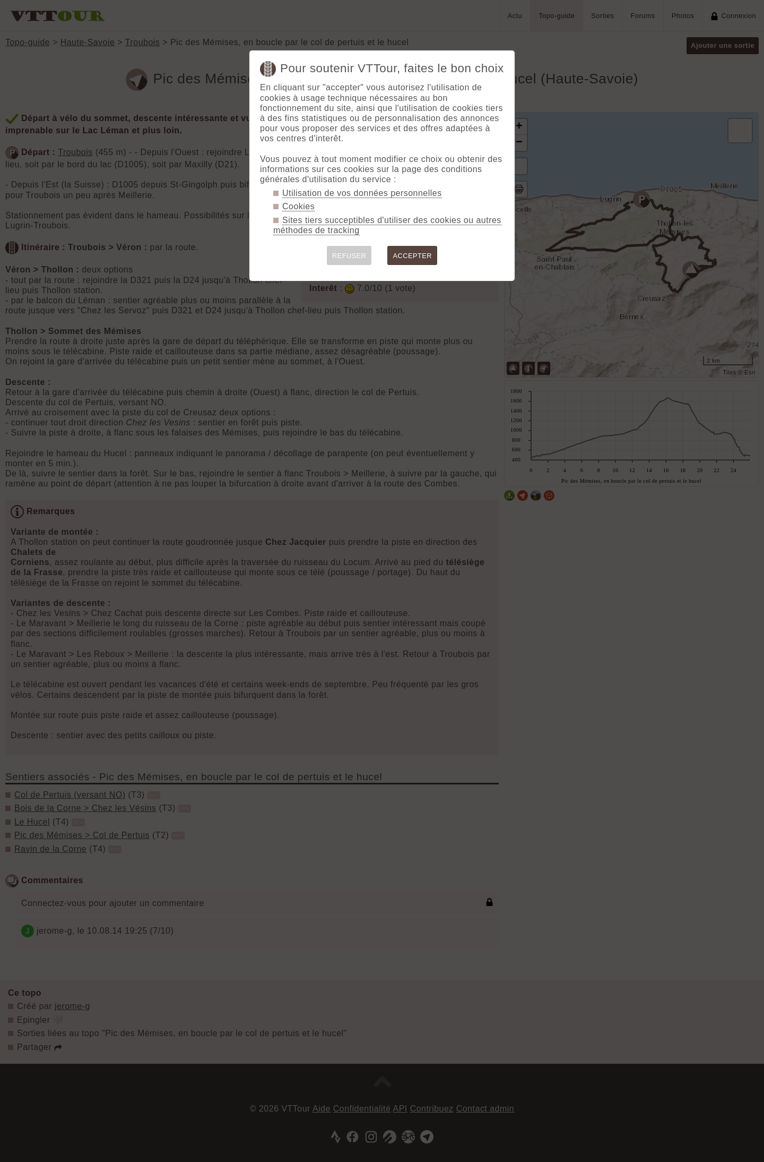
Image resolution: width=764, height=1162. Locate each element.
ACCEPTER (412, 256)
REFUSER (349, 256)
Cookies (298, 206)
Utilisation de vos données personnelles (362, 193)
